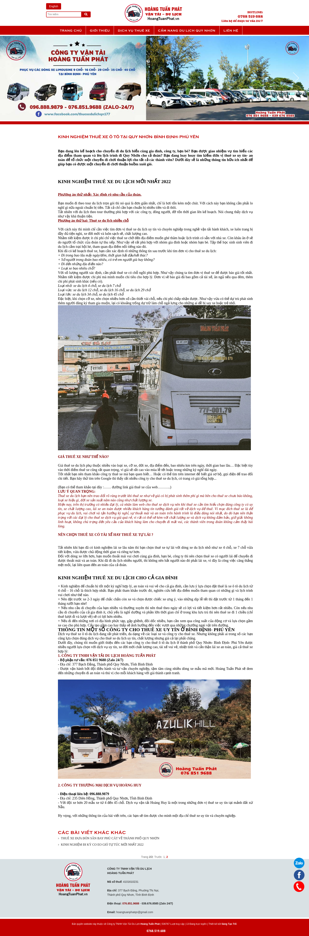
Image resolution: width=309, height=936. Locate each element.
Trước (158, 856)
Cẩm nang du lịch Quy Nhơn (186, 30)
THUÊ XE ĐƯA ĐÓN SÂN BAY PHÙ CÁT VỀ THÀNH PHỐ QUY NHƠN (110, 838)
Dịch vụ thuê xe (134, 30)
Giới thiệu (100, 30)
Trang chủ (71, 30)
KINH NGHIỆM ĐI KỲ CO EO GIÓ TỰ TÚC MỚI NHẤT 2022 (102, 844)
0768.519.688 (156, 931)
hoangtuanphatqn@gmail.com (134, 912)
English (53, 6)
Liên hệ (230, 30)
